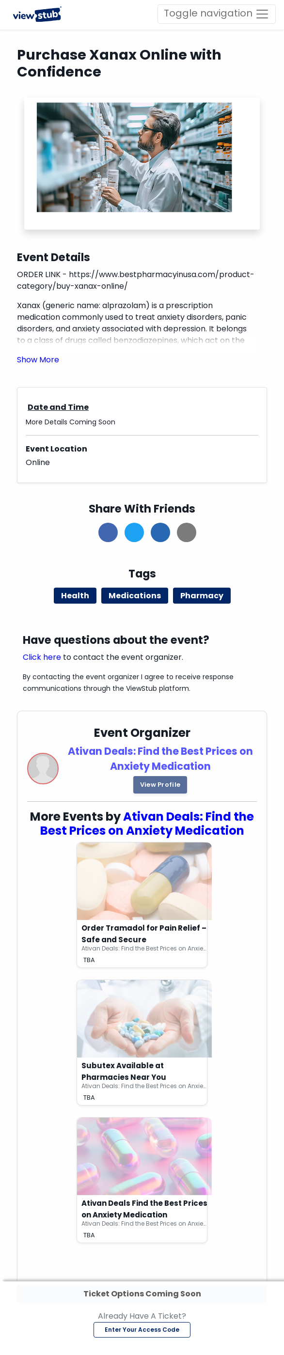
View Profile (160, 784)
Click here (42, 657)
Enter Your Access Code (142, 1329)
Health (75, 595)
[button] (38, 359)
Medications (135, 595)
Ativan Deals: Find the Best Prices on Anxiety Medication (147, 823)
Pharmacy (201, 595)
